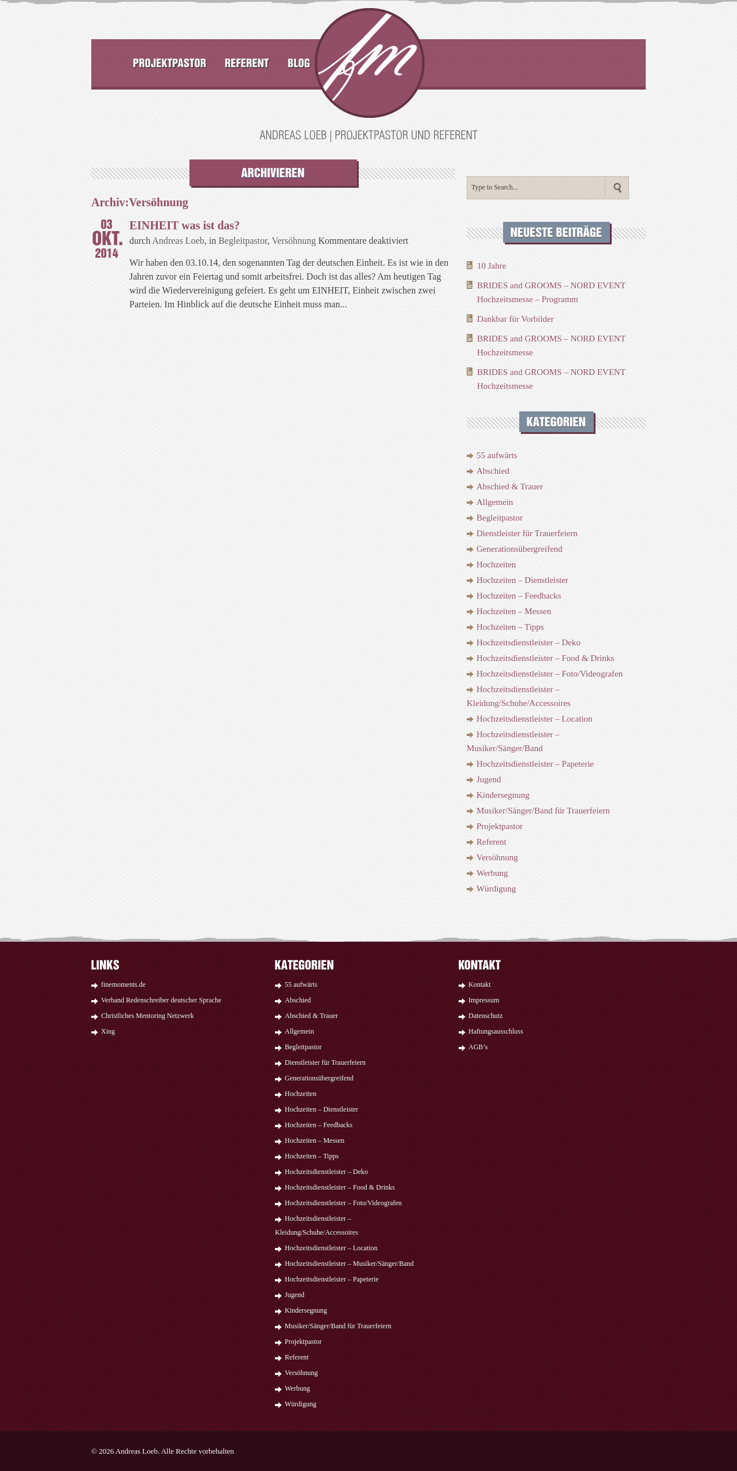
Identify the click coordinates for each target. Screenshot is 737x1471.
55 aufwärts (497, 455)
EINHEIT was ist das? (184, 225)
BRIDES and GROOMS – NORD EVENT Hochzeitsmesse (551, 345)
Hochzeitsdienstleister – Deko (528, 642)
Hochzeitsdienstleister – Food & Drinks (545, 658)
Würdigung (496, 888)
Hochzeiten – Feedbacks (519, 595)
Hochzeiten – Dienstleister (522, 580)
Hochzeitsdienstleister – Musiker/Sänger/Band (349, 1264)
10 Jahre (491, 265)
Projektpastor (500, 826)
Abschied (493, 471)
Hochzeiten (496, 564)
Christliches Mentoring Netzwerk (147, 1016)
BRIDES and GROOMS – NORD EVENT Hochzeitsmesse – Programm (551, 292)
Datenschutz (485, 1016)
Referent (492, 841)
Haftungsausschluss (495, 1031)
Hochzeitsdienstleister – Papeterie (535, 763)
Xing (108, 1031)
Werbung (492, 873)
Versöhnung (294, 241)
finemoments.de (123, 984)
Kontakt (479, 984)
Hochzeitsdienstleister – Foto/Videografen (550, 673)
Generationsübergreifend (520, 549)
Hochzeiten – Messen (514, 611)
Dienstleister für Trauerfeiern (527, 533)
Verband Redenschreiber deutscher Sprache (161, 1000)
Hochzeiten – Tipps (510, 627)
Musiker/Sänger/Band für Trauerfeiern (543, 810)
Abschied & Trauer (510, 486)
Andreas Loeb (178, 241)
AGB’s (477, 1047)
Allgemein (495, 502)
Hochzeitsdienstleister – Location (535, 718)
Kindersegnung (503, 795)
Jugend (489, 779)
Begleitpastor (242, 241)
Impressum (483, 1000)
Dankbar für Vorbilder (515, 319)
